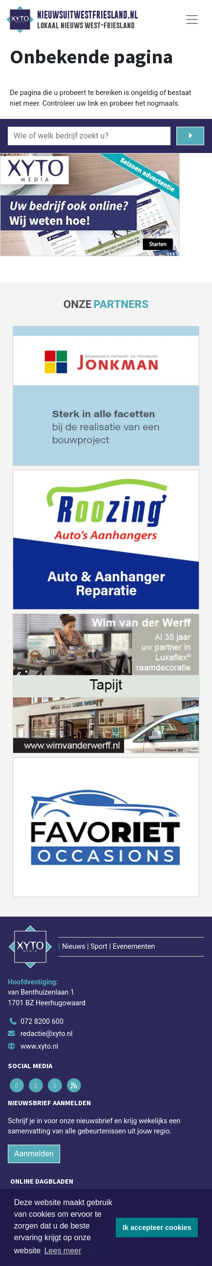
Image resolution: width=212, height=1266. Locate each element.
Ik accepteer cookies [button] (157, 1227)
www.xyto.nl (39, 1046)
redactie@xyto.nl (47, 1034)
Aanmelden (34, 1153)
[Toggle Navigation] (192, 19)
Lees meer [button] (63, 1251)
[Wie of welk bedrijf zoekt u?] (89, 136)
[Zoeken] (190, 136)
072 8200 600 (42, 1021)
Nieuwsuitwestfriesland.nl (87, 15)
